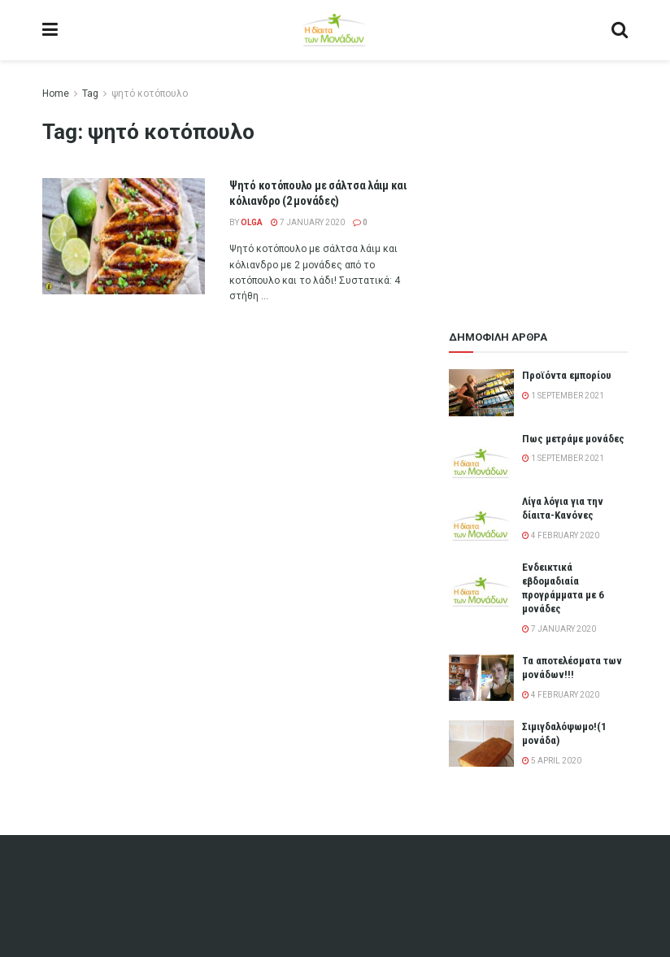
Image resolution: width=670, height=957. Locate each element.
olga (252, 222)
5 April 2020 (551, 760)
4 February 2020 (560, 535)
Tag (90, 93)
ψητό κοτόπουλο (149, 93)
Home (55, 93)
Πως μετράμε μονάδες (573, 439)
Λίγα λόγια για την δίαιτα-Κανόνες (562, 508)
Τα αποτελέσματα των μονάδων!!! (572, 668)
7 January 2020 (308, 222)
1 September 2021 (563, 395)
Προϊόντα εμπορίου (566, 375)
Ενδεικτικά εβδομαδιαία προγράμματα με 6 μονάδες (563, 588)
